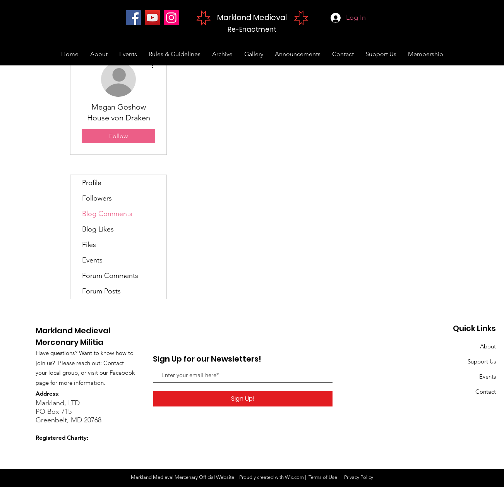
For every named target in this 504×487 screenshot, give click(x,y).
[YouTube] (152, 17)
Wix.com (294, 477)
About (488, 346)
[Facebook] (133, 17)
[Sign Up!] (243, 398)
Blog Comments (107, 213)
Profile (91, 182)
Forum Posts (101, 291)
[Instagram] (171, 17)
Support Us (482, 361)
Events (92, 260)
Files (89, 244)
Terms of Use (323, 477)
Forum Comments (110, 275)
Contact (485, 391)
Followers (97, 198)
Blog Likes (98, 229)
